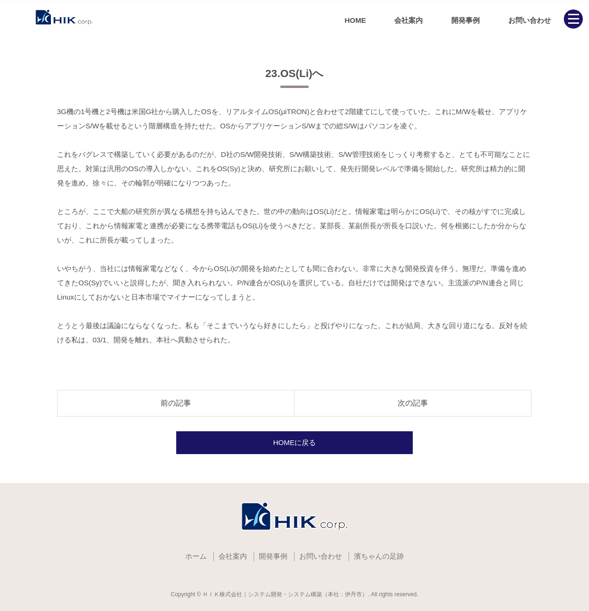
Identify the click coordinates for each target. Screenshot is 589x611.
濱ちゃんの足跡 (379, 556)
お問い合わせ (529, 20)
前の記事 (176, 403)
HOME (355, 20)
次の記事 (413, 403)
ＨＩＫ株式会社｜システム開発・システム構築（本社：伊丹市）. (285, 594)
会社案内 (408, 20)
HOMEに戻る (294, 442)
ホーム (196, 556)
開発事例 (465, 20)
